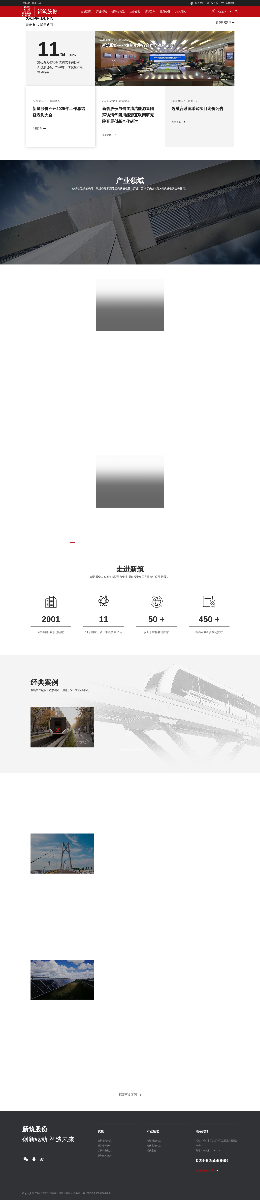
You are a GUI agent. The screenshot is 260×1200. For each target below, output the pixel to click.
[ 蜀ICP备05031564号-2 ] (99, 1193)
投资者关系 (118, 11)
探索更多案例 (130, 1094)
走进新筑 (86, 11)
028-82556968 (212, 1160)
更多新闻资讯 (225, 22)
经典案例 (44, 682)
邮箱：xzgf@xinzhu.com (208, 1150)
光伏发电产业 (154, 1145)
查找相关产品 (105, 1140)
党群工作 (150, 11)
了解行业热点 (105, 1150)
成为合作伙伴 (105, 1145)
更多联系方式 (207, 1170)
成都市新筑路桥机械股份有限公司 (57, 1193)
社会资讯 (134, 11)
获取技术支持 (105, 1155)
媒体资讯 (39, 17)
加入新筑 (180, 11)
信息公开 (165, 11)
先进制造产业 (154, 1140)
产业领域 (101, 11)
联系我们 (202, 1131)
